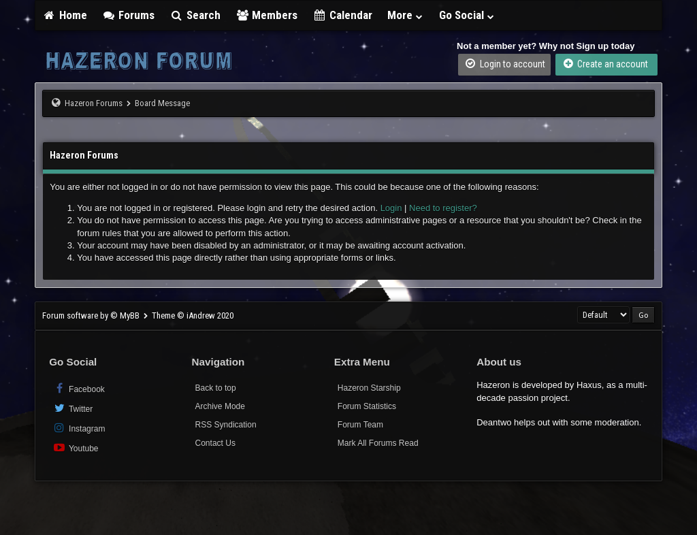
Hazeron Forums (94, 103)
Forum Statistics (367, 406)
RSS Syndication (226, 424)
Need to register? (443, 208)
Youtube (75, 447)
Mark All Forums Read (378, 443)
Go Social (467, 15)
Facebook (78, 388)
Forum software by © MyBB (92, 315)
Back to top (215, 388)
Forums (128, 15)
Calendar (342, 15)
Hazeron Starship (369, 388)
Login (391, 208)
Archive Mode (220, 406)
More (405, 15)
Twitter (72, 408)
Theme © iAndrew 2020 (192, 315)
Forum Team (360, 424)
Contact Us (215, 443)
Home (64, 15)
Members (267, 15)
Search (195, 15)
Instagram (78, 428)
